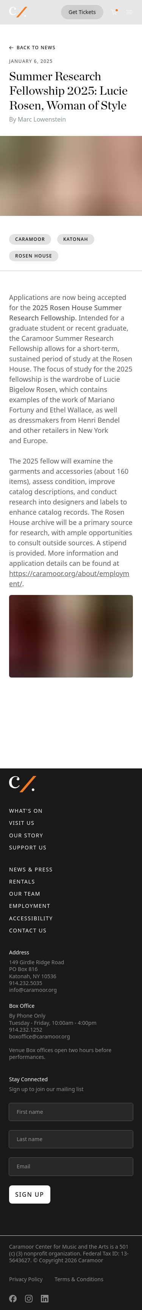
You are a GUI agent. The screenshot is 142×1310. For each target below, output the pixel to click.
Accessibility (31, 918)
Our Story (26, 835)
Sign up (29, 1194)
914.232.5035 (25, 983)
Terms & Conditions (79, 1279)
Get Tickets (82, 12)
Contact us (28, 930)
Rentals (22, 881)
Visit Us (21, 822)
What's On (26, 810)
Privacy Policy (25, 1279)
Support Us (28, 847)
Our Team (25, 893)
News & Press (31, 869)
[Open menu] (129, 12)
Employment (29, 905)
